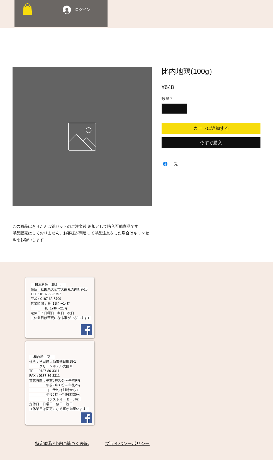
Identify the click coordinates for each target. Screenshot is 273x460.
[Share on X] (175, 164)
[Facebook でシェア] (165, 164)
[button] (27, 9)
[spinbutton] (174, 109)
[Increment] (182, 109)
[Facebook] (86, 329)
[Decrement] (165, 109)
